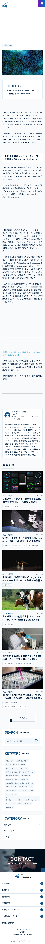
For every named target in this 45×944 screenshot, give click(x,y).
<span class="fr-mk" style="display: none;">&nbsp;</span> (22, 317)
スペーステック (12, 794)
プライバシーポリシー (22, 929)
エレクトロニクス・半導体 (16, 765)
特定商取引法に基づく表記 (22, 934)
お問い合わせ (8, 922)
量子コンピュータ (25, 804)
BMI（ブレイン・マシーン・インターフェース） (22, 800)
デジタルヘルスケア (14, 772)
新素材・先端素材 (13, 776)
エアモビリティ (22, 761)
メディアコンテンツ (16, 11)
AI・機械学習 (11, 790)
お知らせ (6, 890)
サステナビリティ (26, 787)
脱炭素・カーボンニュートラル (17, 779)
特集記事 (7, 825)
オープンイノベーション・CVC (17, 768)
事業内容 (6, 883)
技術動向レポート (10, 916)
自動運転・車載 (12, 783)
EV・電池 (10, 761)
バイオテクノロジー (26, 790)
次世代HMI (8, 45)
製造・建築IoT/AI (27, 783)
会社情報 (6, 896)
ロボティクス (28, 772)
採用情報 (6, 903)
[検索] (37, 741)
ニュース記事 (6, 17)
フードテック (11, 787)
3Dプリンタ (11, 804)
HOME (4, 11)
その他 (6, 837)
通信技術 (10, 807)
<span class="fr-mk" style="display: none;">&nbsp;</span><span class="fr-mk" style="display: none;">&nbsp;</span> (22, 213)
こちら (5, 379)
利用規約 (22, 932)
